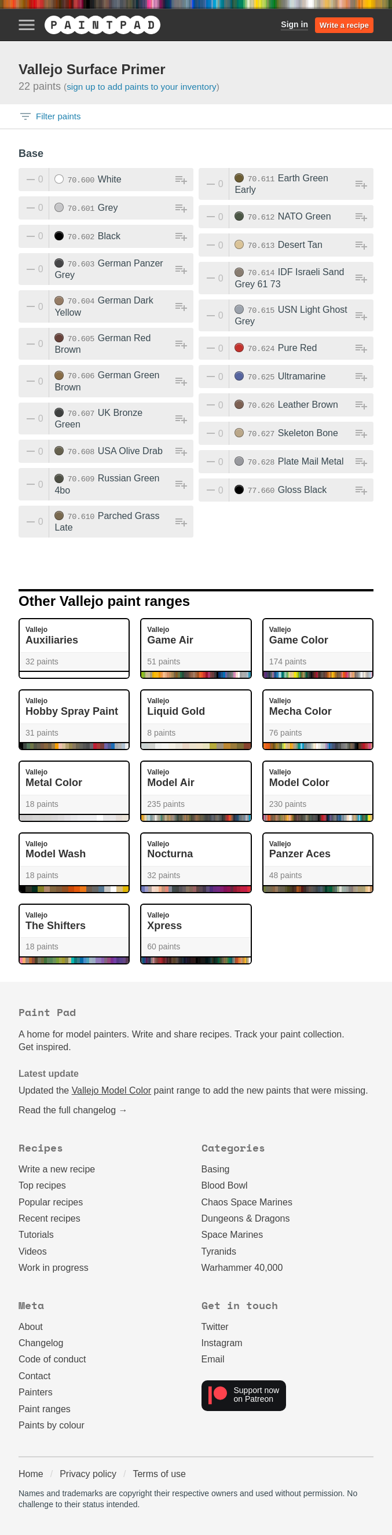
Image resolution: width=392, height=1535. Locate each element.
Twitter (215, 1327)
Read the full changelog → (73, 1110)
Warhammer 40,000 (242, 1268)
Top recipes (42, 1185)
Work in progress (54, 1268)
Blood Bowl (225, 1185)
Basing (216, 1169)
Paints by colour (52, 1425)
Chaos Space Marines (247, 1202)
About (31, 1327)
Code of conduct (52, 1359)
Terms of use (159, 1474)
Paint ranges (45, 1409)
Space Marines (232, 1235)
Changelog (41, 1343)
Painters (36, 1392)
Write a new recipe (57, 1169)
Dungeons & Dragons (246, 1218)
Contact (34, 1376)
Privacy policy (88, 1474)
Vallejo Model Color (112, 1090)
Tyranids (219, 1251)
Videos (33, 1251)
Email (213, 1359)
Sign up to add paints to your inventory (142, 87)
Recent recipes (49, 1218)
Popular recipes (51, 1202)
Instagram (222, 1343)
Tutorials (36, 1235)
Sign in (294, 24)
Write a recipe (344, 25)
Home (31, 1474)
